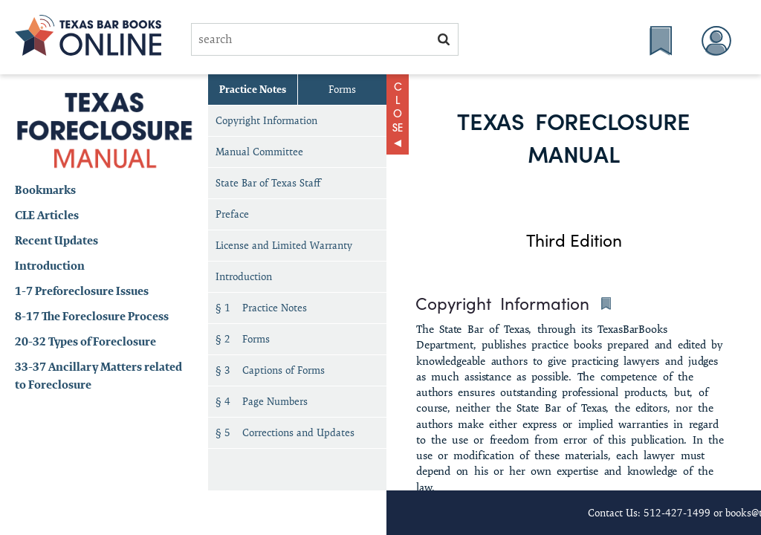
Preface (232, 214)
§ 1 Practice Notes (261, 307)
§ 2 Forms (243, 339)
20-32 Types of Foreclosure (85, 341)
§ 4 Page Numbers (262, 401)
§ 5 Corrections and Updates (285, 432)
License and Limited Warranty (284, 245)
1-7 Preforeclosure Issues (82, 291)
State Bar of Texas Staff (268, 182)
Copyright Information (266, 120)
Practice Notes (252, 89)
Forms (342, 89)
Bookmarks (45, 190)
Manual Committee (259, 151)
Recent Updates (56, 240)
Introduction (50, 266)
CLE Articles (47, 215)
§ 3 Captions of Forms (270, 370)
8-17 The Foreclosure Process (92, 316)
